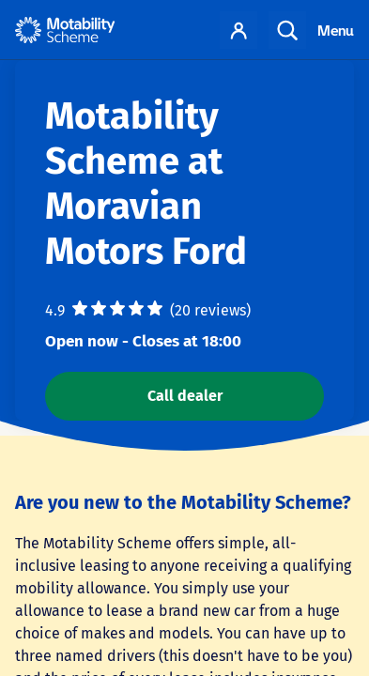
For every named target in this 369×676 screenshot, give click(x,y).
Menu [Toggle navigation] (335, 30)
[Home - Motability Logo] (65, 30)
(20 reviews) (210, 310)
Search (287, 30)
